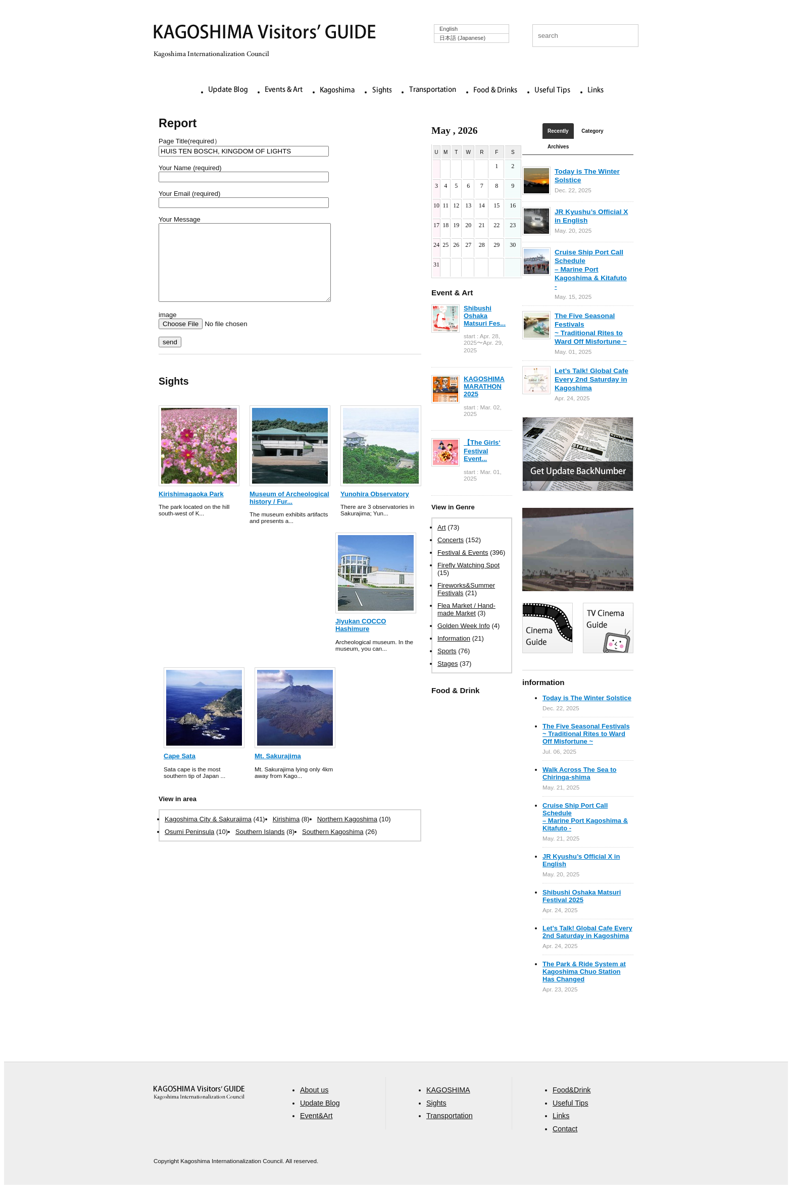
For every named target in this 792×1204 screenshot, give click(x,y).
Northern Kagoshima (347, 834)
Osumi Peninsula (189, 847)
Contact (565, 1144)
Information (453, 638)
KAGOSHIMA (448, 1105)
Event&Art (316, 1131)
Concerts (450, 540)
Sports (447, 651)
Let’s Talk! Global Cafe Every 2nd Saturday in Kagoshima (591, 379)
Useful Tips (552, 90)
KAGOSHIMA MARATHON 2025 (484, 386)
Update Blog (228, 90)
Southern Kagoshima (332, 847)
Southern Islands (260, 847)
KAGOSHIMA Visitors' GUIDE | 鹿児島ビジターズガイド (265, 33)
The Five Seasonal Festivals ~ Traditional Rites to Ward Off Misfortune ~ (586, 733)
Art (441, 527)
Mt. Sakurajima (278, 771)
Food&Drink (572, 1105)
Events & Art (284, 90)
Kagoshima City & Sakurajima (208, 834)
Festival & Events (462, 552)
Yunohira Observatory (374, 509)
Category (592, 131)
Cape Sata (179, 771)
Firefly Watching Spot (468, 565)
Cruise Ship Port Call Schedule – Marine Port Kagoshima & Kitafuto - (591, 269)
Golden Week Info (463, 626)
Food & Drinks (495, 90)
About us (314, 1105)
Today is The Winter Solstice (586, 698)
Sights (381, 90)
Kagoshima (337, 90)
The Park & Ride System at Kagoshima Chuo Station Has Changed (584, 971)
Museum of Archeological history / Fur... (289, 512)
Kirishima (286, 834)
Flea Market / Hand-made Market (466, 609)
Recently (558, 131)
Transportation (432, 90)
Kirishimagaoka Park (191, 509)
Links (596, 90)
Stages (447, 663)
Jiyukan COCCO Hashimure (360, 640)
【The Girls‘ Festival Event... (482, 450)
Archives (558, 146)
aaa (199, 1108)
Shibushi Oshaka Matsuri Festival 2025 (581, 896)
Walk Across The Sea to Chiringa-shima (579, 773)
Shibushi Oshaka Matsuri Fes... (485, 315)
